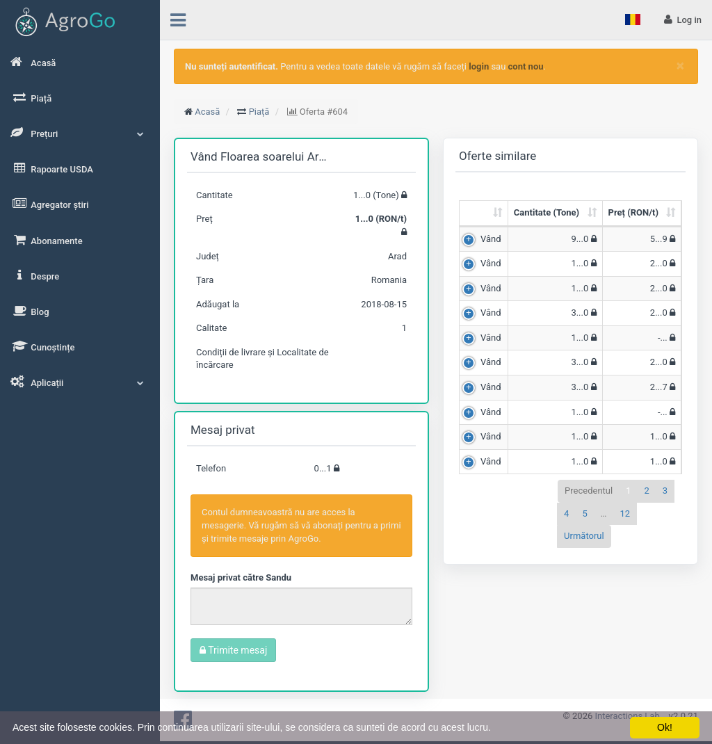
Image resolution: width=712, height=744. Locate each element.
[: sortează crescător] (484, 214)
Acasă (207, 111)
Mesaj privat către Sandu (241, 577)
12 (625, 513)
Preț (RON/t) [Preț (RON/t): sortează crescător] (633, 212)
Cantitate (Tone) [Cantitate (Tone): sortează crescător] (546, 212)
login (479, 66)
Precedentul (589, 490)
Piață (259, 111)
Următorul (584, 536)
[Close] (680, 65)
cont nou (526, 66)
